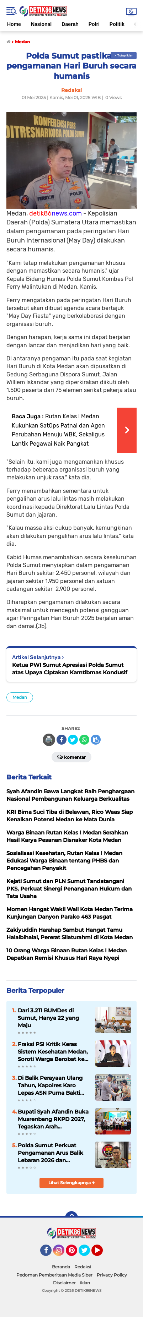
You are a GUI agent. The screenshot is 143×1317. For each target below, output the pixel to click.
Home (14, 24)
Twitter (87, 1253)
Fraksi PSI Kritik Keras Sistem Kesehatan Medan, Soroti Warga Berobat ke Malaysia (53, 1052)
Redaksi (82, 1266)
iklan (85, 1282)
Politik (117, 24)
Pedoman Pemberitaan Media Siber (54, 1275)
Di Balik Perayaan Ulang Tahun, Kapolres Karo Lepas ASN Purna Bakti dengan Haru (50, 1085)
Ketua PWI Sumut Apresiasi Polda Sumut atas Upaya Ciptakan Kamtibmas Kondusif (69, 669)
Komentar (71, 757)
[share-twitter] (73, 740)
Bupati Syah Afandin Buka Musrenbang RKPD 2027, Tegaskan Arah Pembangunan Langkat (53, 1119)
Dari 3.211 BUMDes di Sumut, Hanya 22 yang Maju (48, 1018)
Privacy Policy (112, 1275)
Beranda (61, 1266)
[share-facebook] (62, 740)
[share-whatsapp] (84, 740)
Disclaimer (64, 1282)
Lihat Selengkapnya (71, 1182)
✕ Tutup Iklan (123, 55)
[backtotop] (71, 1217)
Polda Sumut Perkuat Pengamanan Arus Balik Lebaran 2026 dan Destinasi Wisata (50, 1153)
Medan (19, 697)
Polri (94, 24)
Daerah (70, 24)
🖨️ (49, 740)
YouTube (102, 1253)
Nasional (41, 24)
